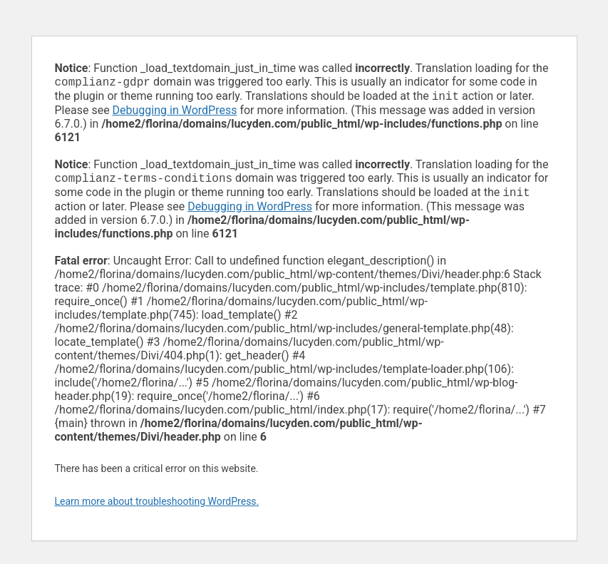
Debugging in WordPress (175, 113)
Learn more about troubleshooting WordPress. (157, 507)
